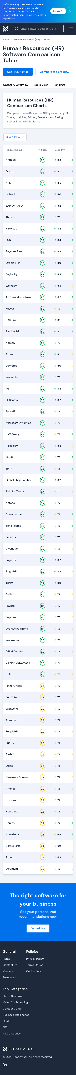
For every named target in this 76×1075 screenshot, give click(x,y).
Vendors (8, 971)
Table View (41, 85)
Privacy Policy (35, 959)
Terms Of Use (34, 965)
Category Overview (15, 85)
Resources (9, 977)
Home (6, 959)
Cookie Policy (34, 971)
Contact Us (10, 965)
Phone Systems (12, 996)
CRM (6, 1021)
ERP (5, 1027)
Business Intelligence (16, 1015)
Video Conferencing (15, 1002)
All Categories (12, 1033)
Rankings (59, 85)
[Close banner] (70, 11)
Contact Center (13, 1008)
